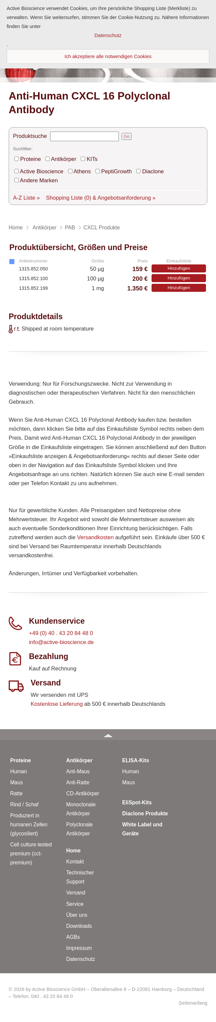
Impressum (79, 948)
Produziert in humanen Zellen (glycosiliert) (28, 824)
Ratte (16, 793)
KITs (92, 159)
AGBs (73, 937)
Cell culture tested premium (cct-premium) (31, 853)
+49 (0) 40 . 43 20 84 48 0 (61, 633)
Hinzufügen (179, 268)
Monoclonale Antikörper (80, 809)
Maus (16, 782)
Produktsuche (30, 136)
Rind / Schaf (24, 804)
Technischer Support (80, 877)
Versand (75, 892)
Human (18, 771)
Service (74, 904)
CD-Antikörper (82, 793)
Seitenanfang (193, 1003)
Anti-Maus (77, 771)
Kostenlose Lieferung (57, 704)
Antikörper (63, 159)
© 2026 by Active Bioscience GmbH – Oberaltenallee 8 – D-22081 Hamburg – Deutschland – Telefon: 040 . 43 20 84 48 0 (106, 993)
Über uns (76, 915)
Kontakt (75, 861)
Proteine (30, 159)
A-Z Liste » (26, 198)
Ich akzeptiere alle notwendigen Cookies (107, 56)
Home (73, 850)
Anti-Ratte (77, 782)
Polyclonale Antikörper (79, 829)
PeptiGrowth (116, 171)
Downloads (79, 926)
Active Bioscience (41, 171)
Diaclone (153, 171)
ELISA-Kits (135, 760)
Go (127, 136)
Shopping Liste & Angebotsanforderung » (101, 198)
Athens (82, 171)
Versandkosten (95, 537)
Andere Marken (39, 180)
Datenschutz (80, 959)
